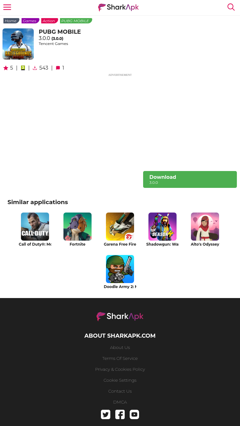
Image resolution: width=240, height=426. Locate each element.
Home (10, 20)
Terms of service (120, 358)
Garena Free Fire (120, 244)
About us (120, 347)
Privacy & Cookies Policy (120, 369)
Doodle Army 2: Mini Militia (120, 286)
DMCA (120, 402)
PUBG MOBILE (75, 20)
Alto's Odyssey (205, 244)
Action (48, 20)
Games (29, 20)
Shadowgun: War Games (162, 244)
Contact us (120, 391)
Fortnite (77, 244)
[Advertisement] (120, 121)
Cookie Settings (120, 380)
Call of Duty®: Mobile (35, 244)
